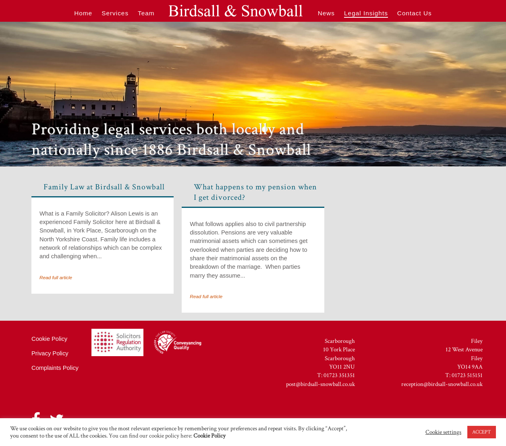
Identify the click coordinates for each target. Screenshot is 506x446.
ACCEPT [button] (481, 432)
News (326, 13)
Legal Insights (366, 13)
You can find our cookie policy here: (167, 436)
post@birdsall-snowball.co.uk (320, 384)
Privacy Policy (49, 353)
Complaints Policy (55, 368)
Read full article (55, 277)
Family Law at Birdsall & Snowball (104, 187)
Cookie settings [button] (443, 432)
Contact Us (414, 13)
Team (146, 13)
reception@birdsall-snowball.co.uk (442, 384)
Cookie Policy (49, 339)
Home (83, 13)
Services (115, 13)
